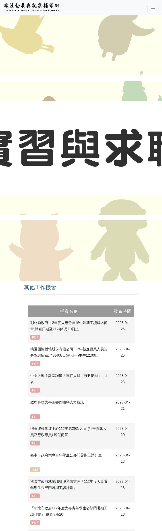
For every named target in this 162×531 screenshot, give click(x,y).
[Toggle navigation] (152, 8)
